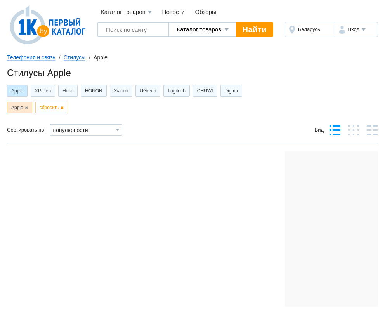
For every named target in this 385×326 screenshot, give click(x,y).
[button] (356, 29)
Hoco (67, 91)
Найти (255, 29)
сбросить (49, 107)
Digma (231, 91)
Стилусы (74, 57)
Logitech (176, 91)
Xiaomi (121, 91)
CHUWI (205, 91)
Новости (173, 12)
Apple (17, 91)
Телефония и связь (31, 57)
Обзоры (205, 12)
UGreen (148, 91)
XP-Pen (43, 91)
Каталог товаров (126, 12)
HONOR (93, 91)
